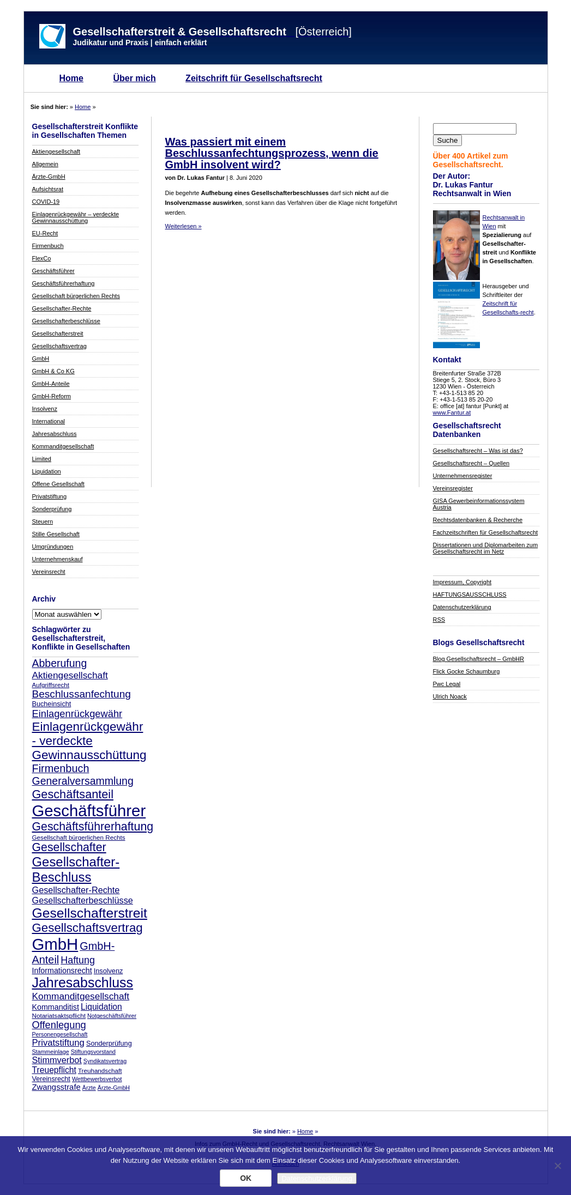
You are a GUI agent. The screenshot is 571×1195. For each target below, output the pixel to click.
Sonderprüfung (52, 509)
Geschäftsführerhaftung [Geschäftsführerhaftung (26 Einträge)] (93, 826)
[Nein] (557, 1165)
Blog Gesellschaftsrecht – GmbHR (479, 659)
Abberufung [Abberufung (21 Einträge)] (59, 663)
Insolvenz (44, 408)
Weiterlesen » (183, 226)
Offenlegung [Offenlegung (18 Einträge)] (59, 1024)
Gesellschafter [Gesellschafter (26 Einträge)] (69, 847)
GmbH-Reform (51, 396)
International (48, 421)
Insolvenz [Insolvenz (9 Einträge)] (108, 971)
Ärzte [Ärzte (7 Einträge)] (89, 1087)
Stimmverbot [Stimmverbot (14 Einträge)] (57, 1060)
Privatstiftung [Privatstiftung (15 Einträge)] (58, 1043)
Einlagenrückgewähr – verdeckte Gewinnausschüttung (75, 217)
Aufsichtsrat (47, 189)
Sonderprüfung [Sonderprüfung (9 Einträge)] (109, 1043)
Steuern (42, 521)
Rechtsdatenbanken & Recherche (478, 520)
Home (71, 78)
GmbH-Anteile (51, 383)
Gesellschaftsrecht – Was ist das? (478, 450)
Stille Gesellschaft (56, 534)
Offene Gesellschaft (58, 484)
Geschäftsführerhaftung (63, 283)
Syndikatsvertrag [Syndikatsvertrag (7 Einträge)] (105, 1061)
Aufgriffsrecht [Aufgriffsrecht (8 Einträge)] (50, 684)
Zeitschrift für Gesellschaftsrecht (253, 78)
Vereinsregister (453, 488)
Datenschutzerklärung (462, 607)
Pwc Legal (447, 684)
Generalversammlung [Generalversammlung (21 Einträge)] (83, 781)
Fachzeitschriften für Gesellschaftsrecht (485, 532)
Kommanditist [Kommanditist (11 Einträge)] (55, 1007)
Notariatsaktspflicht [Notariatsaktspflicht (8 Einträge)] (59, 1015)
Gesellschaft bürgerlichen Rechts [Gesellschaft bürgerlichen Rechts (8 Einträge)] (78, 837)
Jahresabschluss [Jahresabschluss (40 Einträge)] (83, 982)
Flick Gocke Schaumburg (466, 671)
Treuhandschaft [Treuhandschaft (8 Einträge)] (100, 1070)
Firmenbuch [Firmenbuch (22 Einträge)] (60, 768)
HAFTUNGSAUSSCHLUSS (470, 594)
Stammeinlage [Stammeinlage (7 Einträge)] (50, 1051)
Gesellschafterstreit (57, 333)
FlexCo (41, 258)
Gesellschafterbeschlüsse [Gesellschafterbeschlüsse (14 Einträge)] (82, 900)
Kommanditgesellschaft (63, 446)
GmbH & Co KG (53, 371)
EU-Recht (45, 233)
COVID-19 (46, 201)
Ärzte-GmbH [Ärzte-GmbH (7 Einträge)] (114, 1087)
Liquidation (46, 471)
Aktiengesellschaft (56, 151)
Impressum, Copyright (462, 582)
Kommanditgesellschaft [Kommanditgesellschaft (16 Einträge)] (81, 996)
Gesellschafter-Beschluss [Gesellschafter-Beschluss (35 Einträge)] (76, 869)
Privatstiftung (49, 496)
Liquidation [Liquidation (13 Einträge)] (101, 1006)
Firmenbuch (48, 245)
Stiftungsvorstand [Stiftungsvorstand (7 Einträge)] (93, 1051)
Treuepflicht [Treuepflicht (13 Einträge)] (54, 1070)
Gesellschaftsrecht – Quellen (471, 463)
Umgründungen (53, 546)
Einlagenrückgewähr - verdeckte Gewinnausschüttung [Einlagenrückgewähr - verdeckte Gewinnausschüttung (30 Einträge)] (89, 741)
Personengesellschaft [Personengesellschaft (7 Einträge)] (60, 1034)
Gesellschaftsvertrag (59, 346)
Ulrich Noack (450, 696)
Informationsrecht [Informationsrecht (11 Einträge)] (62, 970)
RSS (439, 619)
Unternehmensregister (462, 475)
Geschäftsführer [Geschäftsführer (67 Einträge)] (89, 811)
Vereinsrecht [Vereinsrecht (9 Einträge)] (51, 1079)
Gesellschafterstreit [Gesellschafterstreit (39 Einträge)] (89, 913)
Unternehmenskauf (57, 559)
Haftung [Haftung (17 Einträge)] (78, 960)
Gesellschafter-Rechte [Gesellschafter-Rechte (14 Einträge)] (76, 890)
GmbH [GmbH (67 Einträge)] (55, 944)
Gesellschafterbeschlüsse (66, 321)
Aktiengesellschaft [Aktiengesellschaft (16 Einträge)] (70, 675)
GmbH (41, 358)
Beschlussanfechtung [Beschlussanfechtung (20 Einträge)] (81, 694)
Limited (41, 459)
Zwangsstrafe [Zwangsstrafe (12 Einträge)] (56, 1087)
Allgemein (45, 164)
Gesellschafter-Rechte (62, 308)
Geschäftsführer (53, 271)
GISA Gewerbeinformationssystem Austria (479, 504)
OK (245, 1178)
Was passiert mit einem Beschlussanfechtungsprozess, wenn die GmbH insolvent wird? (271, 153)
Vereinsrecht (48, 571)
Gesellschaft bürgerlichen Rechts (76, 296)
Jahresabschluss (54, 433)
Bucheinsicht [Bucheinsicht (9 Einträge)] (51, 704)
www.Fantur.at (452, 412)
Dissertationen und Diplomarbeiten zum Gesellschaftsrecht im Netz (485, 548)
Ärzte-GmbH (48, 176)
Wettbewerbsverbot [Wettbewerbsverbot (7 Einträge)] (97, 1079)
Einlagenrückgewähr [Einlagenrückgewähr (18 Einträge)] (77, 713)
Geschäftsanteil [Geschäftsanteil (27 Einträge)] (72, 794)
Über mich (134, 78)
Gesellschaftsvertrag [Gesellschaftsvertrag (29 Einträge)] (87, 928)
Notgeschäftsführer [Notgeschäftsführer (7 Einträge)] (111, 1015)
